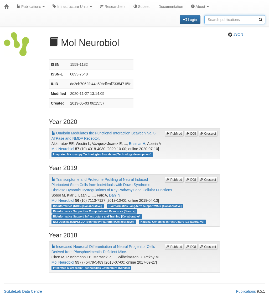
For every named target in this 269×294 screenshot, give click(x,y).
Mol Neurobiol (62, 149)
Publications (31, 6)
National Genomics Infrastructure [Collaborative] (172, 221)
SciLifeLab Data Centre (23, 291)
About (200, 6)
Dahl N (114, 195)
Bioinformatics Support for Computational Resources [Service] (94, 211)
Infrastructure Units (72, 6)
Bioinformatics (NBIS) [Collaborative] (77, 206)
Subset (141, 6)
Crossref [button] (208, 133)
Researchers (112, 6)
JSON (235, 34)
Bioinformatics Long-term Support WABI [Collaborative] (145, 206)
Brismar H (137, 143)
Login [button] (190, 20)
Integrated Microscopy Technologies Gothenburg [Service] (91, 267)
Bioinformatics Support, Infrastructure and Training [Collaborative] (97, 216)
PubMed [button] (174, 133)
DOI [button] (191, 133)
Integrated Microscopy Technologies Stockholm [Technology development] (102, 154)
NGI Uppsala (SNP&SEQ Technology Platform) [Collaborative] (93, 221)
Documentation (170, 6)
